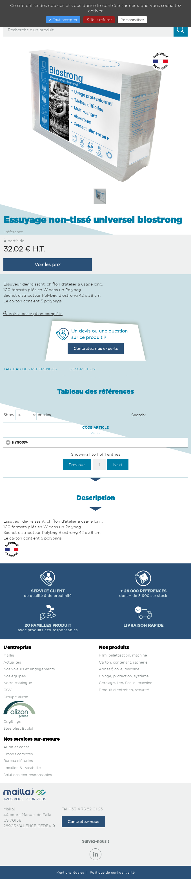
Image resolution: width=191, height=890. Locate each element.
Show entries (27, 415)
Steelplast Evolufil (19, 739)
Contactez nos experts (96, 348)
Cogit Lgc (12, 732)
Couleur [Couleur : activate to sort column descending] (52, 430)
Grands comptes (18, 765)
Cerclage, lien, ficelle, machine (125, 693)
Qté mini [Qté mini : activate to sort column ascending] (36, 430)
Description (82, 369)
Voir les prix (48, 264)
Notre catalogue (17, 693)
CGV (7, 700)
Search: (159, 415)
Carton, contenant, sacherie (123, 673)
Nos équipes (14, 687)
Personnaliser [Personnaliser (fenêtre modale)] (132, 19)
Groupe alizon (15, 707)
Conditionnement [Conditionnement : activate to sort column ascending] (81, 430)
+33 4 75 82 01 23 (86, 819)
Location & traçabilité (22, 778)
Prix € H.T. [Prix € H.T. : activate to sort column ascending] (120, 430)
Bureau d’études (18, 771)
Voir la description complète (33, 313)
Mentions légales (70, 883)
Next (118, 475)
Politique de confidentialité (112, 883)
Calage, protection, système (124, 687)
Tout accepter (63, 19)
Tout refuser (99, 19)
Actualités (12, 673)
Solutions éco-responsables (27, 785)
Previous (77, 475)
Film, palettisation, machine (123, 666)
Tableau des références (30, 369)
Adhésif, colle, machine (119, 680)
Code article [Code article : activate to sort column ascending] (16, 430)
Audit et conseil (17, 758)
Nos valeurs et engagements (29, 680)
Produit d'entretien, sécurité (124, 700)
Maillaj (8, 666)
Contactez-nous (83, 832)
